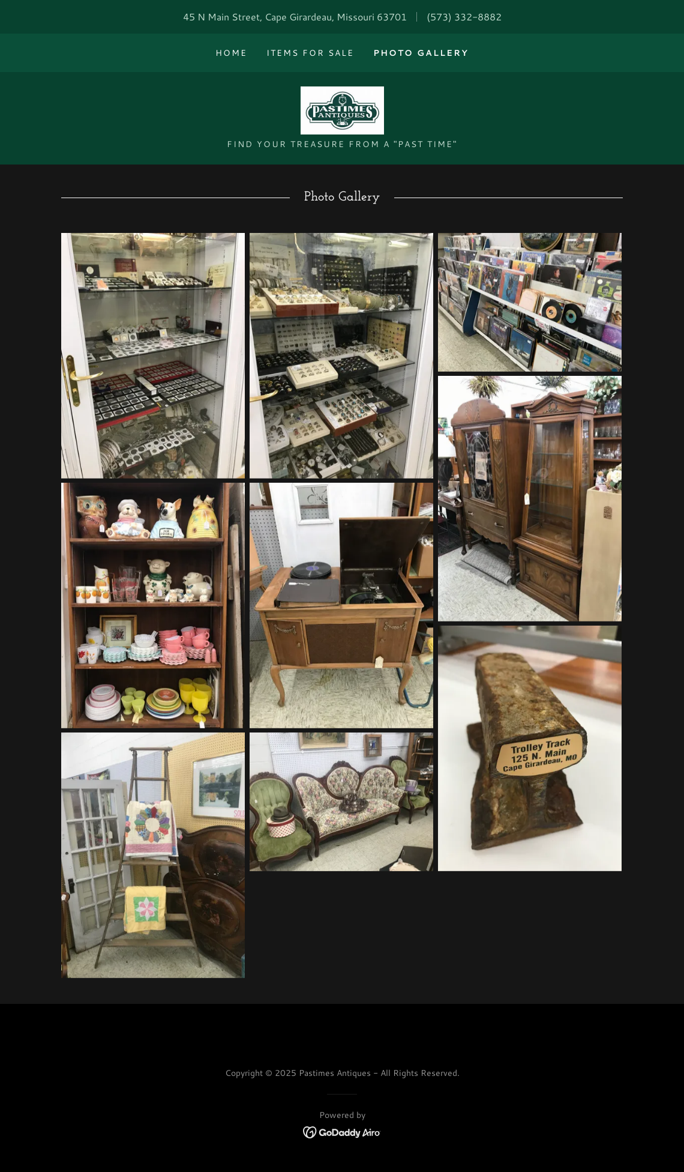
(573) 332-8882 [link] (464, 16)
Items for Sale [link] (310, 53)
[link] (341, 109)
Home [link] (231, 53)
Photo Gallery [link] (421, 53)
